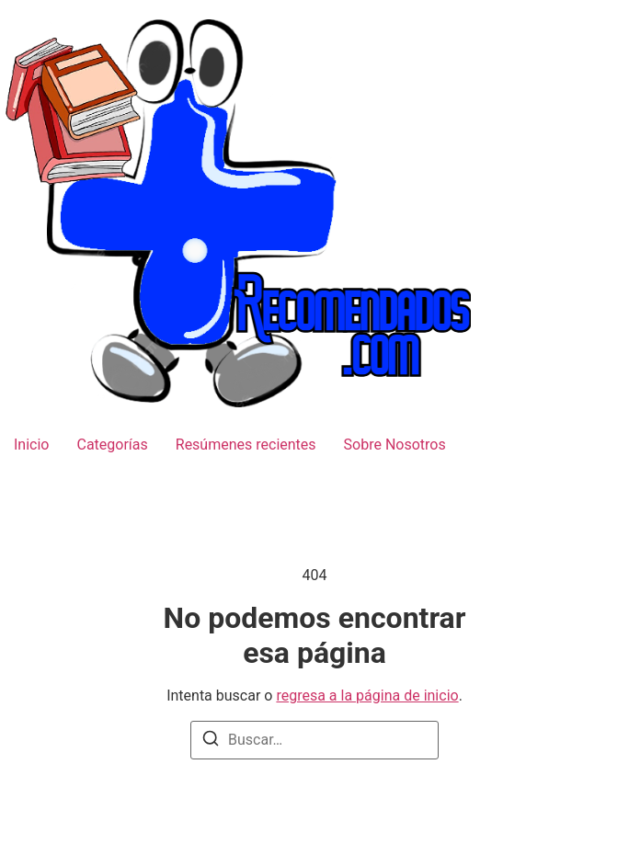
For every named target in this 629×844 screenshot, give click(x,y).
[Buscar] (210, 741)
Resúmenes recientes (246, 444)
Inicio (31, 444)
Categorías (111, 444)
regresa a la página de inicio (367, 695)
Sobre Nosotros (395, 444)
